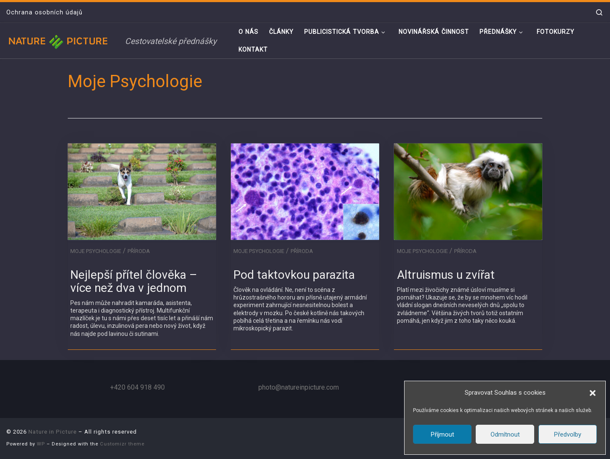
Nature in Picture (52, 432)
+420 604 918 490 (137, 387)
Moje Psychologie (95, 251)
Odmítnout (505, 434)
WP (41, 444)
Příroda (139, 251)
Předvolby (567, 434)
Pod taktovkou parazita (294, 275)
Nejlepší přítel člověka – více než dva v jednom (133, 281)
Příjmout (442, 434)
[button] (592, 393)
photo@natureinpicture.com (298, 387)
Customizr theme (122, 444)
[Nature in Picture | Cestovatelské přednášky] (59, 40)
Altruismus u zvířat (446, 275)
